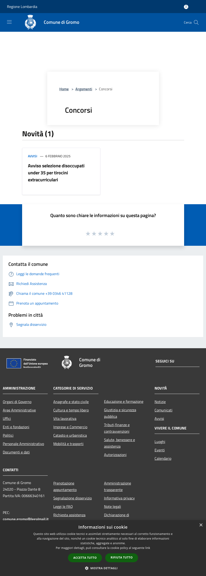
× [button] (201, 525)
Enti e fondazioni (16, 427)
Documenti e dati (16, 452)
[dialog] (103, 548)
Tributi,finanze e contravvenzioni (117, 428)
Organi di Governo (17, 401)
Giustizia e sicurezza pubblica (120, 413)
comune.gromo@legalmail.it (26, 519)
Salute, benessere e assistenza (119, 443)
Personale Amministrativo (23, 443)
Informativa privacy (119, 498)
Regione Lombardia (22, 6)
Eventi (160, 450)
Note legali (112, 506)
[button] (103, 568)
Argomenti (83, 89)
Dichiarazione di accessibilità (116, 518)
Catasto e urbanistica (70, 435)
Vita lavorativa (64, 418)
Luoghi (160, 441)
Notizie (160, 401)
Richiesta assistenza (69, 515)
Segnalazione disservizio (72, 498)
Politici (8, 435)
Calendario (163, 458)
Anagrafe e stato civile (71, 401)
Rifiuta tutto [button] (122, 557)
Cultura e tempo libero (71, 410)
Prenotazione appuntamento (65, 486)
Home (64, 89)
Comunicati (163, 410)
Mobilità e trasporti (68, 443)
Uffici (7, 418)
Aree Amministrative (19, 410)
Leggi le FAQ (63, 506)
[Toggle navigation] (9, 22)
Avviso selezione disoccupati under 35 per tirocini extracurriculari (56, 172)
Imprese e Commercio (70, 427)
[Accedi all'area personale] (186, 6)
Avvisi (32, 156)
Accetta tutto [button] (85, 558)
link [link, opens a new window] (147, 548)
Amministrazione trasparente (117, 486)
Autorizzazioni (115, 454)
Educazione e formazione (123, 401)
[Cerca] (196, 22)
